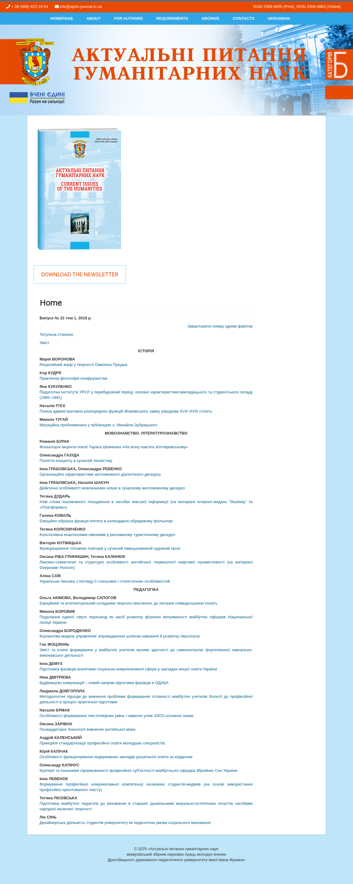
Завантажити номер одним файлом (220, 326)
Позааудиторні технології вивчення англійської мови (87, 729)
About (93, 18)
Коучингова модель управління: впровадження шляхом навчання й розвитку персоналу (120, 636)
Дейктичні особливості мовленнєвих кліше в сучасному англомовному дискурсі (112, 488)
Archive (210, 18)
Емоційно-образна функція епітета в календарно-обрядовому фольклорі (106, 521)
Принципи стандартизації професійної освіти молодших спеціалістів (102, 743)
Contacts (243, 18)
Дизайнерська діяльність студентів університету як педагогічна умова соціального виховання (125, 822)
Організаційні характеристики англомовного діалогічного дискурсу (100, 474)
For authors (128, 18)
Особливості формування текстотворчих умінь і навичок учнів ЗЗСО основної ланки (117, 715)
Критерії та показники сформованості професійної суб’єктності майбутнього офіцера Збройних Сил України (138, 770)
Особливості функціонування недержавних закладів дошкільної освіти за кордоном (116, 756)
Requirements (172, 18)
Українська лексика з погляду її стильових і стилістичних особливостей (105, 581)
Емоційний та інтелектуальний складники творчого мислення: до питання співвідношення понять (129, 603)
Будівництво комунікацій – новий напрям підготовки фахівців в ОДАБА (104, 682)
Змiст (44, 342)
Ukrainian (279, 18)
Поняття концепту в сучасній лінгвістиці (76, 460)
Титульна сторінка (56, 334)
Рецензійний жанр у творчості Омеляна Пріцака (83, 364)
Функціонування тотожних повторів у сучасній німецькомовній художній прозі (110, 548)
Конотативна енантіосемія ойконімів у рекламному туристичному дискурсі (107, 534)
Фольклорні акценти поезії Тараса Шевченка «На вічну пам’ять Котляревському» (114, 447)
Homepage (62, 18)
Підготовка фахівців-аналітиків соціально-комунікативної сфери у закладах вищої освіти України (128, 669)
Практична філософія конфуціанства (73, 378)
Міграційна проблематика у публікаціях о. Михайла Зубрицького (98, 425)
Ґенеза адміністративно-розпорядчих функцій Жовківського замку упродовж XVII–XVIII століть (126, 411)
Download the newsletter (79, 274)
